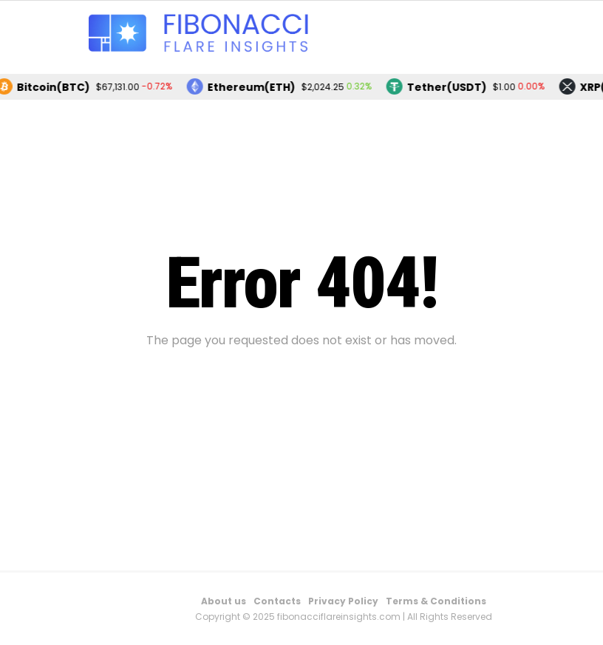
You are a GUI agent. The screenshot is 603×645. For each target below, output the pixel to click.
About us (223, 601)
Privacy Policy (343, 601)
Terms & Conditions (436, 601)
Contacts (277, 601)
